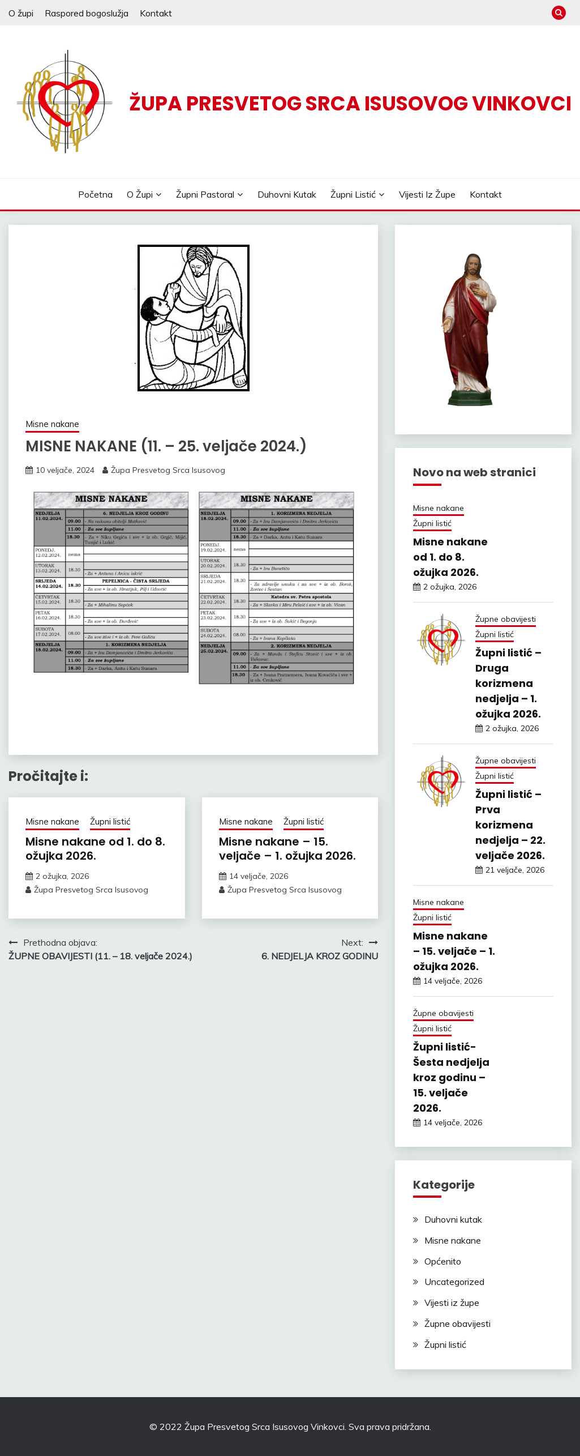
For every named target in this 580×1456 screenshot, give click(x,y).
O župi (20, 13)
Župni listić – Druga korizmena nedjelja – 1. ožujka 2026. (508, 683)
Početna (95, 194)
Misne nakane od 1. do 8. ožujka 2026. (95, 849)
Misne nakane (52, 424)
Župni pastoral (205, 194)
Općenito (442, 1261)
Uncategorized (454, 1281)
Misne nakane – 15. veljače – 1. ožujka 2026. (287, 849)
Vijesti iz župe (427, 194)
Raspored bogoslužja (86, 13)
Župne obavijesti (505, 619)
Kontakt (156, 13)
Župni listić (353, 194)
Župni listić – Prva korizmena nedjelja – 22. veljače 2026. (510, 825)
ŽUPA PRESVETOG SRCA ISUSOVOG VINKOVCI (350, 103)
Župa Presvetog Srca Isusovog (168, 470)
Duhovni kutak (286, 194)
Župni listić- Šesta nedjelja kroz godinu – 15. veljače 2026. (451, 1077)
